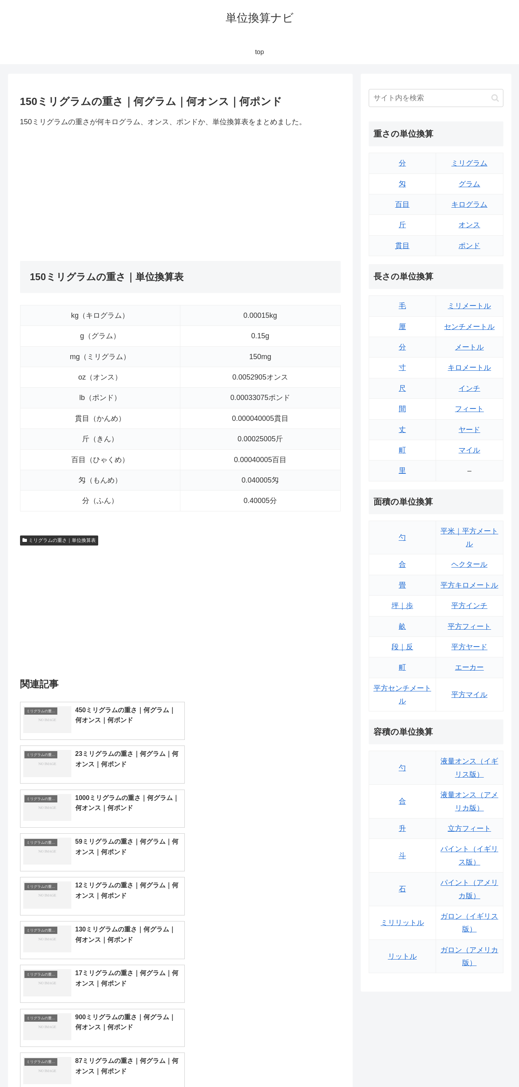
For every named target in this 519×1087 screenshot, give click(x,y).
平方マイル (469, 695)
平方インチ (469, 606)
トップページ (422, 1062)
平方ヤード (469, 647)
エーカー (469, 667)
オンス (469, 225)
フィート (469, 409)
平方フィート (469, 626)
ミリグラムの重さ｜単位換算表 (59, 540)
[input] (436, 98)
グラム (469, 184)
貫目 (402, 246)
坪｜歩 (402, 606)
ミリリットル (402, 923)
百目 (402, 204)
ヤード (469, 430)
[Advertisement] (100, 194)
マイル (469, 450)
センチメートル (469, 327)
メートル (469, 347)
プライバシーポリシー (476, 1062)
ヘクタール (469, 564)
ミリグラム (469, 163)
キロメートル (469, 368)
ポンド (469, 246)
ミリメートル (469, 306)
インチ (469, 388)
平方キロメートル (469, 585)
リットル (402, 956)
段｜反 (402, 647)
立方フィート (469, 828)
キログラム (469, 204)
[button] (495, 98)
